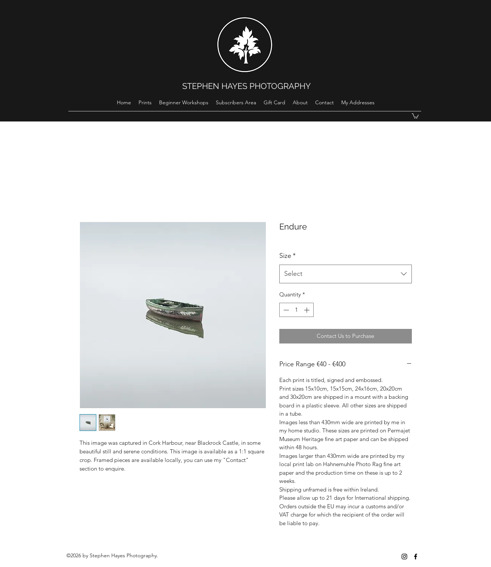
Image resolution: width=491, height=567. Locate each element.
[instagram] (404, 556)
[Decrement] (285, 310)
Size (287, 256)
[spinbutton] (296, 310)
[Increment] (307, 310)
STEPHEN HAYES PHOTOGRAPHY (246, 86)
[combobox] (345, 274)
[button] (415, 115)
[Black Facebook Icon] (415, 556)
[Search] (421, 61)
